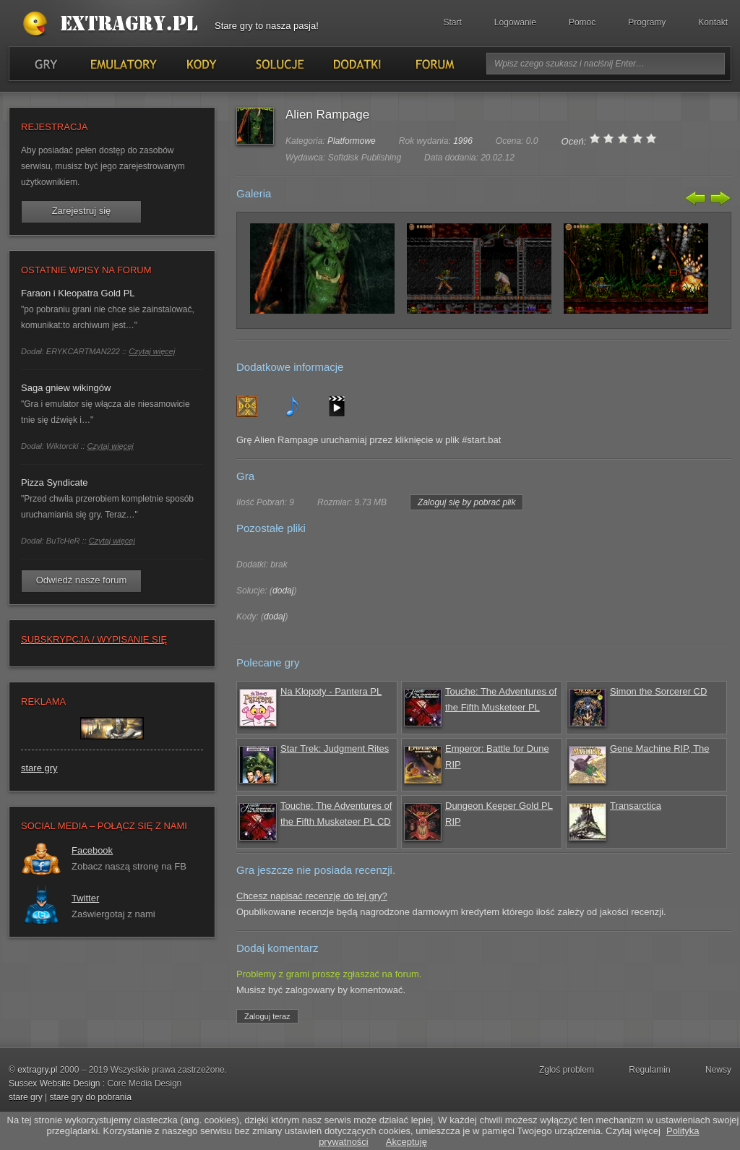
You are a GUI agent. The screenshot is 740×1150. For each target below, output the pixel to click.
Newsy (718, 1070)
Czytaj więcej (152, 351)
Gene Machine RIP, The (660, 748)
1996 (463, 141)
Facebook (92, 850)
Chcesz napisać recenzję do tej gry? (311, 896)
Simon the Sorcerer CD (658, 691)
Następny (719, 198)
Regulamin (649, 1070)
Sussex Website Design (54, 1083)
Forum (434, 63)
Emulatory (123, 63)
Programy (647, 22)
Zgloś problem (566, 1070)
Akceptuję (406, 1141)
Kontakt (713, 22)
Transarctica (635, 805)
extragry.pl (37, 1070)
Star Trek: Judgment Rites (334, 748)
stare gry (39, 768)
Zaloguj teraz (267, 1016)
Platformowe (351, 141)
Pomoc (582, 22)
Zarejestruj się (81, 210)
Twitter (85, 898)
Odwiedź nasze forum (81, 580)
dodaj (282, 590)
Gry (45, 63)
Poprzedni (695, 198)
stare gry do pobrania (90, 1097)
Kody (201, 63)
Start (453, 22)
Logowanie (515, 22)
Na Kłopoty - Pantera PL (331, 691)
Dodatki (356, 63)
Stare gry (113, 24)
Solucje (278, 63)
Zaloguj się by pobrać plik (466, 502)
